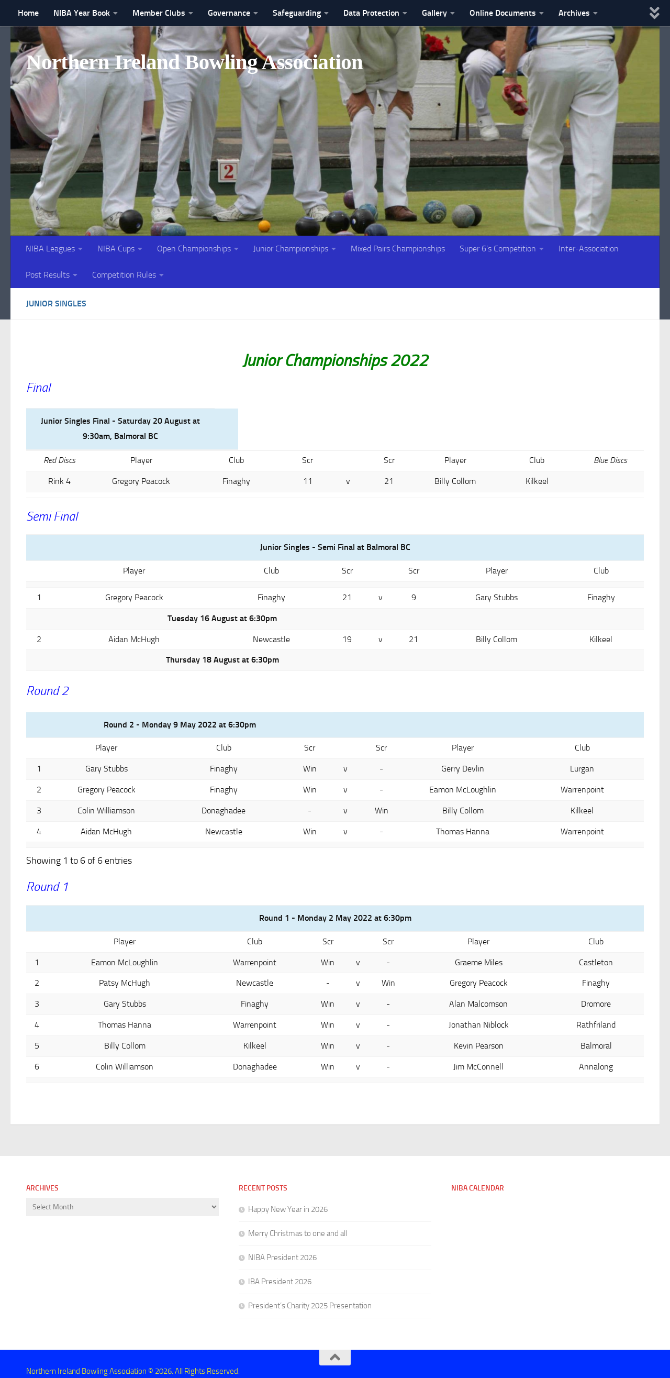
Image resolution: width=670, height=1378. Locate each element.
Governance (229, 13)
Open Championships (194, 248)
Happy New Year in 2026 (288, 1194)
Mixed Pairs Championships (398, 248)
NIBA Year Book (81, 13)
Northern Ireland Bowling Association (200, 62)
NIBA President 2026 (282, 1242)
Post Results (48, 275)
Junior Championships (290, 248)
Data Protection (371, 13)
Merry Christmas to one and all (297, 1218)
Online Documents (503, 13)
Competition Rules (124, 275)
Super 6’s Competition (498, 248)
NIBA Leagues (50, 248)
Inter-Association (589, 248)
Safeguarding (297, 13)
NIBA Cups (116, 248)
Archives (574, 13)
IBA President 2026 (279, 1266)
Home (28, 13)
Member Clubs (158, 13)
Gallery (434, 13)
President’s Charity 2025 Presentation (310, 1290)
